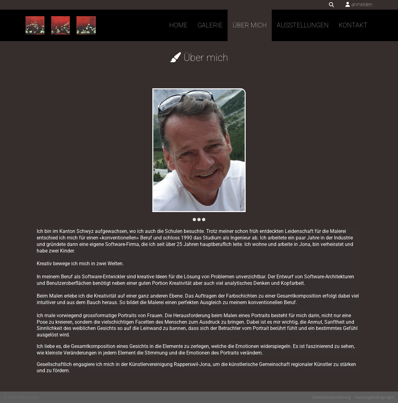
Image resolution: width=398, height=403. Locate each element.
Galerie (210, 25)
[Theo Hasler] (60, 25)
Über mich (250, 25)
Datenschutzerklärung (331, 397)
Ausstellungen (303, 25)
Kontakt (353, 25)
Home (178, 25)
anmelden (362, 4)
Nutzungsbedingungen (374, 397)
